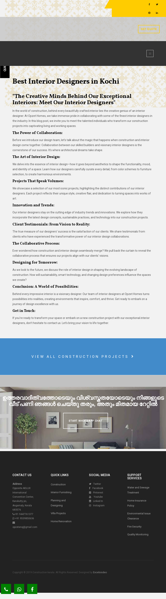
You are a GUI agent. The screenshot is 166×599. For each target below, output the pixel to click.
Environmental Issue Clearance (138, 516)
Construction (58, 484)
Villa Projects (58, 513)
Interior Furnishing (61, 492)
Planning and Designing (58, 503)
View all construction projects (83, 356)
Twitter (95, 484)
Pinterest (96, 492)
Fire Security (134, 526)
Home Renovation (61, 521)
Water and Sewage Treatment (138, 490)
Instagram (97, 505)
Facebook (96, 488)
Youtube (96, 496)
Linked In (96, 501)
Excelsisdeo (99, 572)
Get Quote (149, 29)
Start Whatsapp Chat (85, 420)
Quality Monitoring (137, 534)
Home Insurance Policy (136, 503)
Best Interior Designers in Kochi (65, 82)
